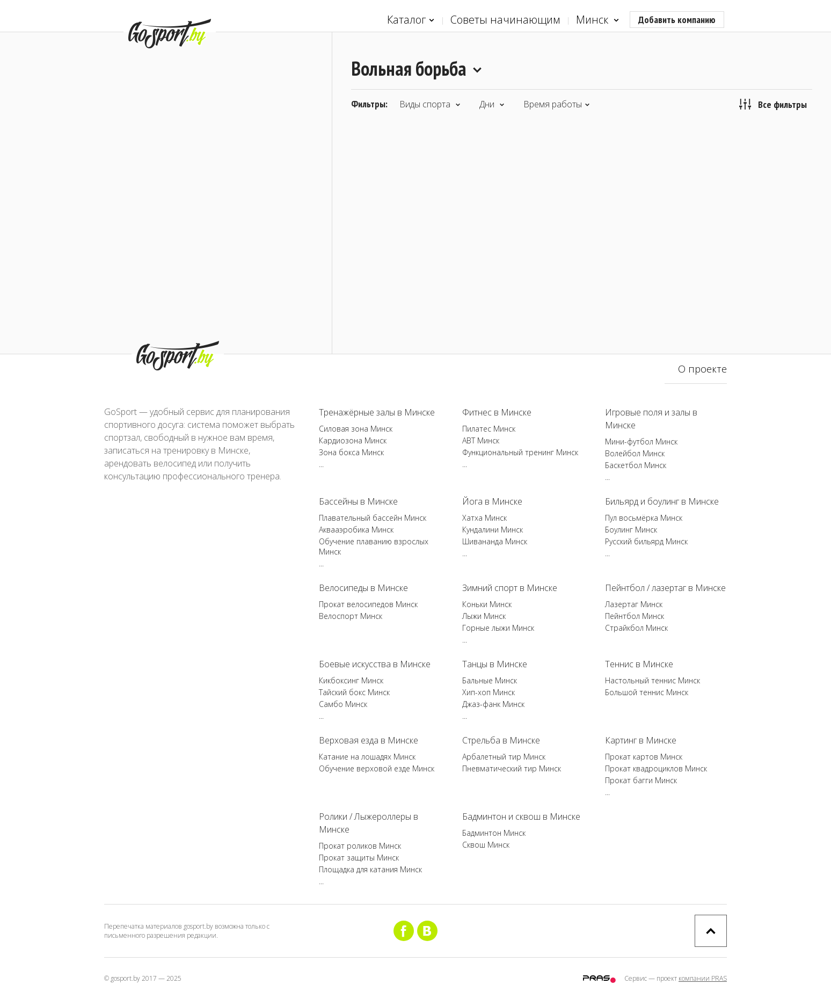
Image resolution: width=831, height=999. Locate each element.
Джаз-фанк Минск (493, 704)
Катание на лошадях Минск (367, 757)
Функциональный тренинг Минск (520, 452)
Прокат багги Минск (641, 780)
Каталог (410, 20)
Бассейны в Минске (358, 501)
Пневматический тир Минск (511, 768)
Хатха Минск (484, 518)
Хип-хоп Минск (488, 692)
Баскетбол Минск (635, 465)
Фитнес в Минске (496, 412)
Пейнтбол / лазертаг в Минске (665, 588)
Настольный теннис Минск (652, 680)
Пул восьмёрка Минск (643, 518)
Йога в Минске (492, 501)
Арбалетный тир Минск (503, 757)
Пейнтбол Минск (634, 616)
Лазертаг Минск (633, 604)
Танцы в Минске (494, 664)
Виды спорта (430, 104)
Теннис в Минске (639, 664)
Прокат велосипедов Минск (368, 604)
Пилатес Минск (488, 429)
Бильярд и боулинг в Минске (662, 501)
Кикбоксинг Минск (351, 680)
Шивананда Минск (494, 541)
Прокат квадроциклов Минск (656, 768)
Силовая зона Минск (355, 429)
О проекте (702, 368)
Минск (597, 20)
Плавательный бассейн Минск (372, 518)
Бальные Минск (489, 680)
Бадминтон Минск (494, 833)
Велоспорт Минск (350, 616)
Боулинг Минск (631, 529)
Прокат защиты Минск (359, 857)
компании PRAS (703, 978)
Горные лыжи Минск (498, 628)
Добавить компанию (677, 19)
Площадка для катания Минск (370, 869)
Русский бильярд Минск (646, 541)
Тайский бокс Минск (354, 692)
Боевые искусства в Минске (375, 664)
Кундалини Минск (492, 529)
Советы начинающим (505, 19)
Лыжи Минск (484, 616)
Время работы (556, 104)
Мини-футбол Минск (641, 441)
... (321, 464)
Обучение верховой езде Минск (376, 768)
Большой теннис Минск (646, 692)
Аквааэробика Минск (356, 529)
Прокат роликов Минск (360, 846)
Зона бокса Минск (351, 452)
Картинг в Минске (640, 740)
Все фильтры (773, 104)
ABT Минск (480, 440)
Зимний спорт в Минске (509, 588)
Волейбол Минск (635, 453)
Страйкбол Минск (636, 628)
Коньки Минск (487, 604)
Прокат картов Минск (643, 757)
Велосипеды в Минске (363, 588)
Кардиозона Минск (353, 440)
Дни (492, 104)
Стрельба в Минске (501, 740)
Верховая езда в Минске (368, 740)
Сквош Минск (485, 845)
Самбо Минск (343, 704)
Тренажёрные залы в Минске (377, 412)
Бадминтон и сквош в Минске (521, 816)
